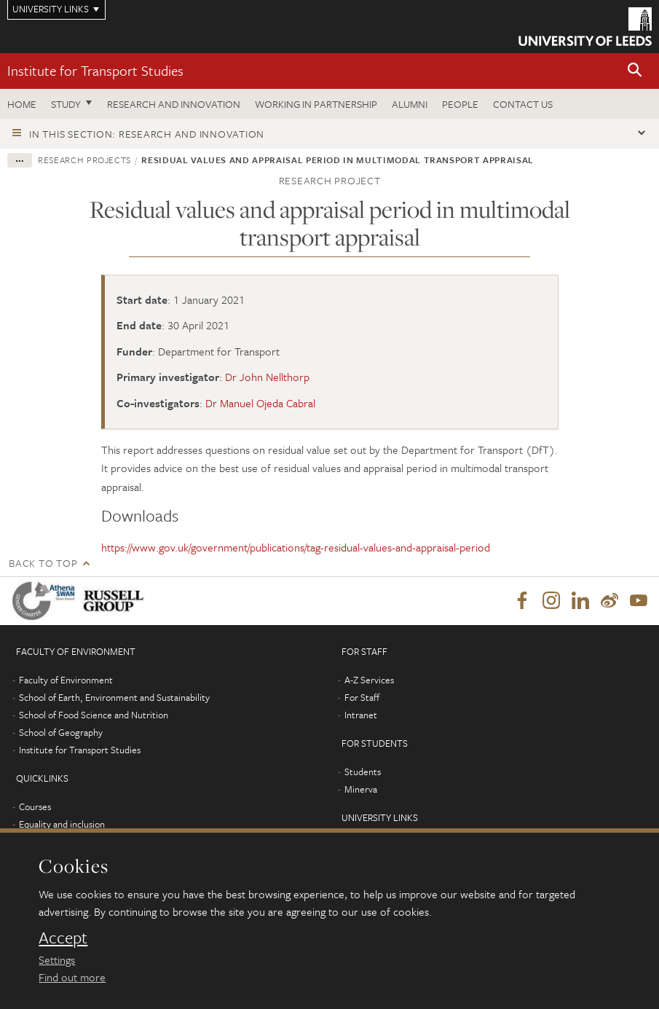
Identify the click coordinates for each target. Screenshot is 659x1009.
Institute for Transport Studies (95, 70)
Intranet (360, 714)
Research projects (84, 159)
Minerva (360, 789)
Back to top (43, 562)
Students (362, 771)
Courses (35, 806)
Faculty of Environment (66, 679)
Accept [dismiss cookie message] (63, 937)
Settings (57, 959)
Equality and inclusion (62, 824)
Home (21, 103)
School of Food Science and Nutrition (93, 714)
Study (66, 103)
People (460, 103)
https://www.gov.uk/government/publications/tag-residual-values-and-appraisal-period (295, 547)
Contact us (523, 103)
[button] (635, 71)
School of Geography (61, 732)
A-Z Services (369, 679)
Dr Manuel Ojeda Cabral (260, 403)
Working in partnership (316, 103)
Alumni (409, 103)
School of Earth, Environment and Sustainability (114, 697)
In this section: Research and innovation (146, 133)
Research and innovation (173, 103)
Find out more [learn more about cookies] (72, 977)
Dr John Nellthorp (267, 377)
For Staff (361, 697)
